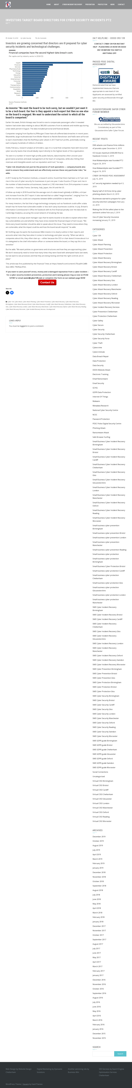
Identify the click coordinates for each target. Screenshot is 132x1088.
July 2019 (96, 850)
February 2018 (98, 917)
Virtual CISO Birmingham (103, 781)
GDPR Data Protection (102, 392)
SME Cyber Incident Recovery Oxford (108, 655)
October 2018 (98, 881)
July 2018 (96, 895)
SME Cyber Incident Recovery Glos (106, 631)
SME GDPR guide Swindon (103, 763)
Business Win (73, 1072)
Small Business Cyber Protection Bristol (109, 566)
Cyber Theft (97, 343)
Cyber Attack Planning (29, 302)
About (56, 4)
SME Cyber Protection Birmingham (107, 682)
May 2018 (97, 904)
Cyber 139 (11, 302)
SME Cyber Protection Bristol (105, 687)
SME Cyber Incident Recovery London (108, 643)
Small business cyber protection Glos (108, 583)
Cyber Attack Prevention (44, 302)
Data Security (98, 365)
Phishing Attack (99, 428)
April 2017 (97, 962)
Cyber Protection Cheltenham (105, 316)
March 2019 (97, 859)
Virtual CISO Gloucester (102, 799)
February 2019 (98, 863)
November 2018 (99, 877)
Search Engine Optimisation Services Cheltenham (111, 1072)
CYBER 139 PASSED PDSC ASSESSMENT (109, 175)
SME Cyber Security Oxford (104, 722)
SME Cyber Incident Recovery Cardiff (107, 619)
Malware (96, 401)
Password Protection (101, 419)
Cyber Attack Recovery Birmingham (107, 262)
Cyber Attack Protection (102, 253)
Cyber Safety (98, 320)
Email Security (98, 383)
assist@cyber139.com (33, 278)
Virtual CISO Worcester (102, 821)
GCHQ (95, 388)
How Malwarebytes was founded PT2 (108, 160)
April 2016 (97, 1015)
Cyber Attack (18, 302)
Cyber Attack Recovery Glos (104, 280)
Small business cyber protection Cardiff (109, 571)
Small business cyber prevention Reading (109, 550)
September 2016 (99, 993)
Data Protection (99, 361)
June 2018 (97, 899)
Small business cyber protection (106, 554)
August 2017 (98, 944)
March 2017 (97, 966)
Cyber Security (26, 38)
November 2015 (99, 1038)
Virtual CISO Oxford (101, 812)
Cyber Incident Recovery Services (36, 309)
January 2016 (98, 1029)
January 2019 (98, 868)
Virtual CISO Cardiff (100, 790)
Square (26, 1084)
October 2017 (98, 935)
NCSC (95, 414)
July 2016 (96, 1002)
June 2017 (97, 953)
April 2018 (97, 908)
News (112, 4)
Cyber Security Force (101, 338)
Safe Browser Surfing (101, 437)
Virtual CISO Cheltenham (103, 794)
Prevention (90, 4)
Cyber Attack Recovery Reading (77, 307)
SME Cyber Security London (104, 714)
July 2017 (96, 948)
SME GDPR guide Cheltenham (105, 749)
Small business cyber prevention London (109, 537)
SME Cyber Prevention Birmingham (107, 669)
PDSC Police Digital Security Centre (107, 423)
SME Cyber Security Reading (104, 727)
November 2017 (99, 930)
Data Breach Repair (101, 356)
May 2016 (97, 1011)
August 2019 (98, 845)
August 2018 (98, 890)
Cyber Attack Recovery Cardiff (41, 304)
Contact (121, 4)
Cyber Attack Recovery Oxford (58, 307)
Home (48, 4)
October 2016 (98, 989)
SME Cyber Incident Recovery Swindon (108, 660)
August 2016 (98, 997)
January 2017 (98, 975)
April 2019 (97, 854)
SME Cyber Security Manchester (106, 718)
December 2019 (99, 836)
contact (72, 278)
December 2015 (99, 1033)
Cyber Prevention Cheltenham (105, 311)
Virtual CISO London (101, 803)
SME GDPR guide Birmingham (105, 740)
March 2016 (97, 1020)
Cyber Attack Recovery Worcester (15, 309)
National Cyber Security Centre (105, 410)
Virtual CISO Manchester (103, 808)
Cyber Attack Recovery (58, 302)
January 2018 (98, 921)
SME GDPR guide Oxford (103, 758)
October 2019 (98, 841)
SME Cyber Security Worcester (105, 736)
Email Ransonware (100, 379)
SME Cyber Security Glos (103, 709)
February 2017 (98, 971)
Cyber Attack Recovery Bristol (22, 304)
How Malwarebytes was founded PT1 (108, 168)
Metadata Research (101, 405)
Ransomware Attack (101, 432)
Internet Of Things (100, 396)
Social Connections (100, 772)
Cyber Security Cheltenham (104, 334)
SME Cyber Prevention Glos (104, 678)
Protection (102, 4)
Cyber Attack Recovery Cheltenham (61, 304)
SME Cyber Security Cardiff (103, 705)
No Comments (42, 38)
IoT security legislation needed (105, 183)
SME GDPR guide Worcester (104, 767)
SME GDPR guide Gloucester (104, 754)
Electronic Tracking (100, 374)
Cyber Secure (98, 325)
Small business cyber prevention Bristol (109, 533)
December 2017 (99, 926)
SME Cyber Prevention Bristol (105, 673)
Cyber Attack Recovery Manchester (38, 307)
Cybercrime (97, 347)
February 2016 (98, 1024)
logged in (24, 326)
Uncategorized (50, 309)
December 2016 (99, 980)
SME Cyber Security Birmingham (106, 696)
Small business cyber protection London (109, 595)
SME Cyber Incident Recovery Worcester (109, 664)
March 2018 (97, 912)
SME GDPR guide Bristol (102, 745)
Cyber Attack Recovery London (18, 307)
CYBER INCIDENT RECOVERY (72, 4)
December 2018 (99, 872)
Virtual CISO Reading (101, 817)
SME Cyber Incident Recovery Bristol (107, 615)
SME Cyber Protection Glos (104, 691)
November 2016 (99, 984)
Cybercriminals (99, 352)
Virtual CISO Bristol (100, 785)
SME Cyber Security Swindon (104, 731)
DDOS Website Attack (101, 370)
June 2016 (97, 1006)
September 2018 (99, 886)
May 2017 (97, 957)
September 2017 (99, 939)
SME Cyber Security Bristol (103, 700)
